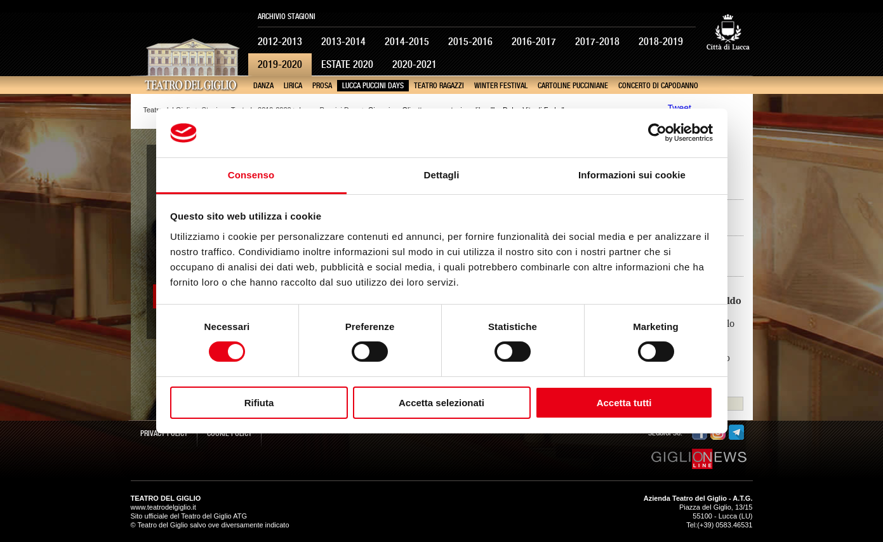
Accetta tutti (624, 402)
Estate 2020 (347, 64)
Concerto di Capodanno (658, 85)
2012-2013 (280, 42)
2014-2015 (407, 42)
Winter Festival (501, 85)
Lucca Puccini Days (373, 85)
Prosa (322, 85)
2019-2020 (280, 64)
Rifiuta (259, 402)
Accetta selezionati (441, 402)
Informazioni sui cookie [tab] (632, 174)
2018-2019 (661, 42)
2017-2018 (597, 42)
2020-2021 (414, 64)
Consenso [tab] (251, 174)
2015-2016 (470, 42)
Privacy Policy (164, 433)
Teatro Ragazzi (439, 85)
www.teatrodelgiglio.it (163, 507)
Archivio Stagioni (286, 16)
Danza (263, 85)
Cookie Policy (229, 433)
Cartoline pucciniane (573, 85)
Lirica (293, 85)
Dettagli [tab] (442, 174)
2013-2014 (343, 42)
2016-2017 (534, 42)
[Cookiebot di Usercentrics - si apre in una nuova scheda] (657, 132)
